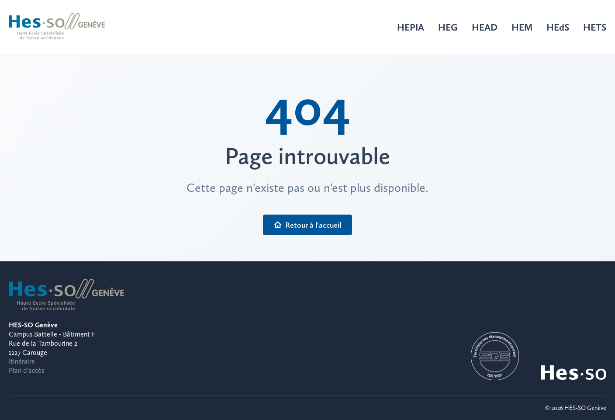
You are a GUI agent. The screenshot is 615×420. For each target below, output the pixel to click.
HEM (521, 27)
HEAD (485, 27)
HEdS (557, 27)
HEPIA (410, 27)
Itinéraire (22, 361)
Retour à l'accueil (307, 224)
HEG (448, 27)
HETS (594, 27)
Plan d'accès (26, 370)
